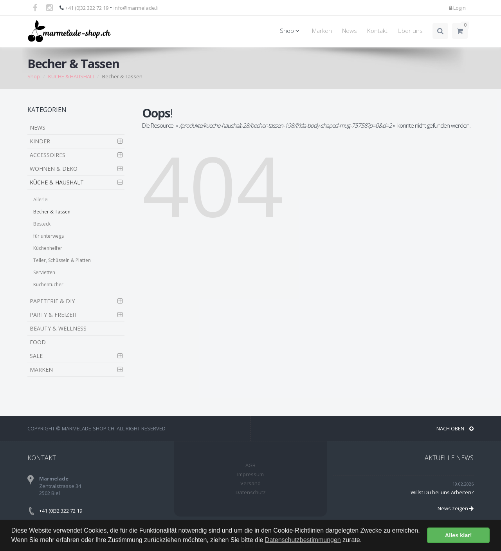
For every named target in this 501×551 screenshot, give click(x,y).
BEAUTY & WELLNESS (58, 328)
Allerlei (41, 199)
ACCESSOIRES (47, 155)
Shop (291, 31)
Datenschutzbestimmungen (303, 540)
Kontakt (377, 31)
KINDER (40, 141)
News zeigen (456, 508)
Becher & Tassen (51, 211)
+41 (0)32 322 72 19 (86, 7)
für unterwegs (48, 236)
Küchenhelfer (47, 248)
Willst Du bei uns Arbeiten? (442, 492)
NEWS (37, 127)
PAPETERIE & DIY (52, 301)
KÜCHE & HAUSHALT (71, 76)
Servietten (44, 272)
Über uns (410, 31)
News (349, 31)
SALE (36, 356)
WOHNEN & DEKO (53, 168)
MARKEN (41, 369)
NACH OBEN (455, 428)
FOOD (38, 342)
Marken (322, 31)
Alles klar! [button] (458, 535)
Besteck (41, 223)
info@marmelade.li (136, 7)
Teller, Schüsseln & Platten (62, 260)
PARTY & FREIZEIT (53, 314)
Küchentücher (48, 284)
